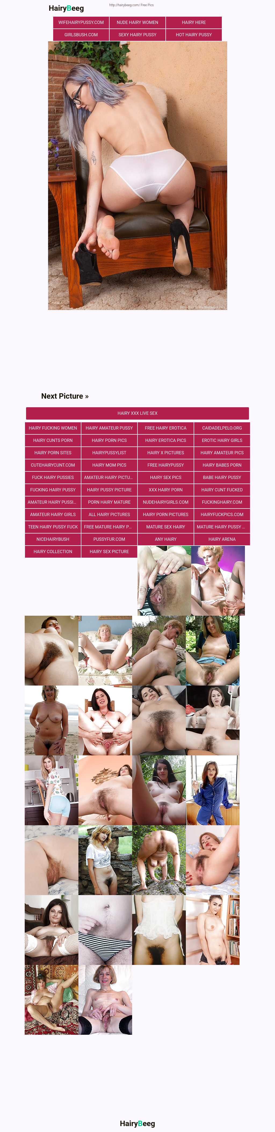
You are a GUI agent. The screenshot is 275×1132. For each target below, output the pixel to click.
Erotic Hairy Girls (222, 440)
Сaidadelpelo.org (222, 428)
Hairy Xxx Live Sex (137, 413)
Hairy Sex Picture (109, 551)
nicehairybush (53, 539)
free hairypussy (165, 465)
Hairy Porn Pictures (166, 514)
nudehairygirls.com (165, 502)
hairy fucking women (53, 428)
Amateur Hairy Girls (52, 514)
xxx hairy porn (166, 489)
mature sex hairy (165, 526)
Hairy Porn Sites (52, 452)
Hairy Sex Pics (165, 477)
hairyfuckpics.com (222, 514)
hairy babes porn (222, 465)
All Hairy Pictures (109, 514)
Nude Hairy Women (137, 22)
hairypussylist (109, 452)
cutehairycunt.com (53, 465)
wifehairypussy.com (81, 22)
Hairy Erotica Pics (165, 440)
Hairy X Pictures (165, 452)
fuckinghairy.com (222, 502)
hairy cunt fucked (222, 489)
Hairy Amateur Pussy (109, 428)
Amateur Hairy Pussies (53, 502)
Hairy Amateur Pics (222, 452)
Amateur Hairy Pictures (110, 477)
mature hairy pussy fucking (223, 526)
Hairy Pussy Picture (109, 489)
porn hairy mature (109, 502)
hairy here (194, 22)
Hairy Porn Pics (109, 440)
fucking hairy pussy (53, 489)
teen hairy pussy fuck (53, 526)
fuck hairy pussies (53, 477)
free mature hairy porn (110, 526)
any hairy (166, 539)
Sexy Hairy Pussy (138, 34)
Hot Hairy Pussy (194, 34)
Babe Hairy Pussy (222, 477)
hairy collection (53, 551)
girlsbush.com (81, 34)
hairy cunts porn (53, 440)
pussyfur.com (109, 539)
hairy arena (222, 539)
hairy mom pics (109, 465)
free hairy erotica (166, 428)
